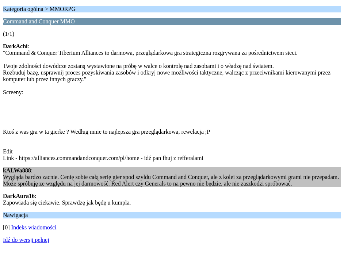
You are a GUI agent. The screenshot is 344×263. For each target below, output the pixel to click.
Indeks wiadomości (34, 227)
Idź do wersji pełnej (26, 240)
